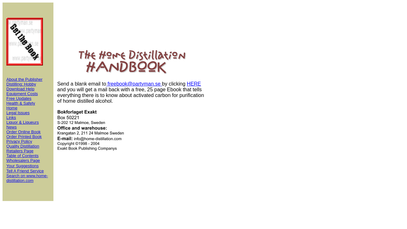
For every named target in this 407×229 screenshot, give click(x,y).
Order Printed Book (24, 136)
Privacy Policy (19, 141)
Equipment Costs (22, 93)
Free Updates (18, 98)
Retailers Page (19, 151)
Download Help (20, 89)
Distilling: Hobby (21, 84)
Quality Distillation (22, 146)
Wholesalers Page (23, 160)
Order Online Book (23, 131)
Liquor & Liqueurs (22, 122)
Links (11, 117)
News (11, 127)
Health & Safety (20, 103)
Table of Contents (22, 155)
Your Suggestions (22, 165)
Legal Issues (18, 112)
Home (11, 108)
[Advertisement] (233, 101)
